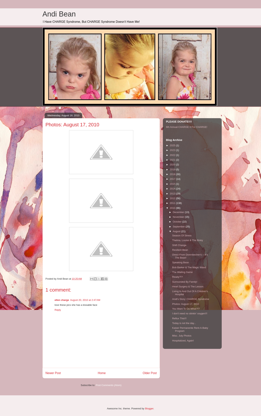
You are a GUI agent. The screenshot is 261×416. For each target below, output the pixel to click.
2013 (173, 193)
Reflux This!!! (179, 318)
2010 (173, 208)
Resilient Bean (180, 249)
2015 (173, 183)
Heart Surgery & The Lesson (187, 286)
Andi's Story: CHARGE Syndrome (190, 299)
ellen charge (62, 300)
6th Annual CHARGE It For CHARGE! (186, 127)
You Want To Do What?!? (186, 308)
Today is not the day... (184, 323)
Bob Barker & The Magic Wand (189, 267)
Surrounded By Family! (184, 281)
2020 (173, 164)
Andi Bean (59, 14)
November (179, 216)
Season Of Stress (182, 235)
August (177, 231)
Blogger (149, 408)
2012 (173, 198)
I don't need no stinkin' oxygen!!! (189, 313)
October (177, 221)
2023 (173, 150)
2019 (173, 169)
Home (102, 373)
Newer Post (53, 373)
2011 (173, 203)
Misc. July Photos (181, 335)
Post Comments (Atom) (108, 385)
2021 (173, 159)
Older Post (150, 373)
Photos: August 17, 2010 (185, 304)
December (179, 212)
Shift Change (179, 245)
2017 (173, 179)
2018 (173, 174)
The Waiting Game (182, 272)
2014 (173, 188)
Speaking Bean (180, 262)
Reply (58, 309)
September (179, 226)
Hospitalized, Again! (183, 340)
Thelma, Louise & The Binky (187, 240)
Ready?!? (177, 276)
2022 (173, 155)
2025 (173, 145)
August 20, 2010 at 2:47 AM (85, 300)
